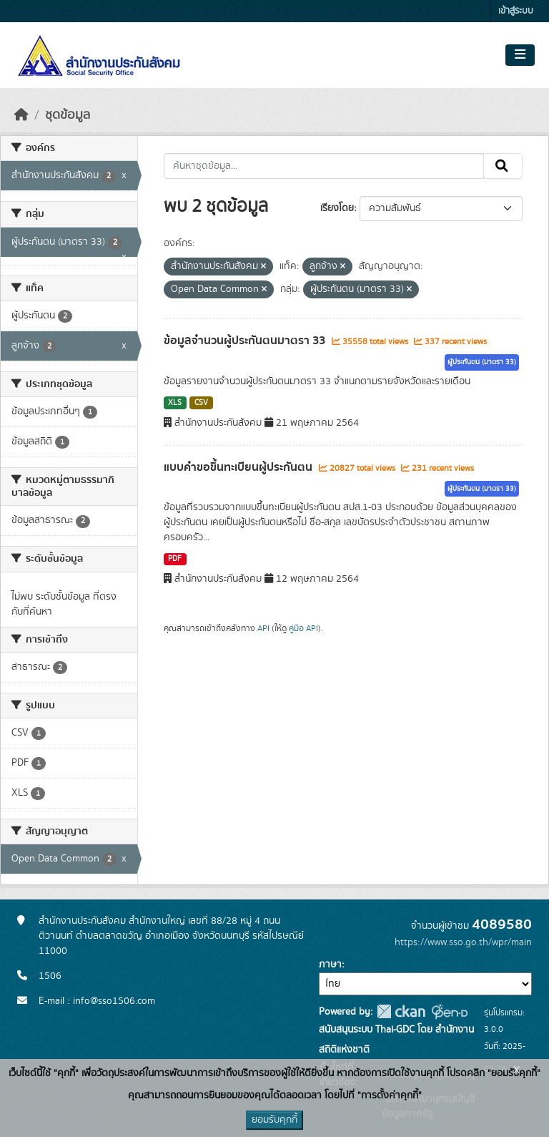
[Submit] (503, 166)
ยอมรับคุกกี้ (274, 1120)
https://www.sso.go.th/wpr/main (463, 942)
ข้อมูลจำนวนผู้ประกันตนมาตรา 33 (246, 340)
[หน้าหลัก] (21, 115)
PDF (175, 559)
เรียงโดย (337, 208)
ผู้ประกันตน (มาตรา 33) (481, 362)
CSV (201, 403)
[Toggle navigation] (520, 55)
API (263, 628)
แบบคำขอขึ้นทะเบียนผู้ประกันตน (239, 467)
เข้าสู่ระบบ (515, 11)
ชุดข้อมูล (67, 115)
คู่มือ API (303, 628)
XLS (175, 403)
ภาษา (330, 964)
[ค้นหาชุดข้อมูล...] (324, 166)
